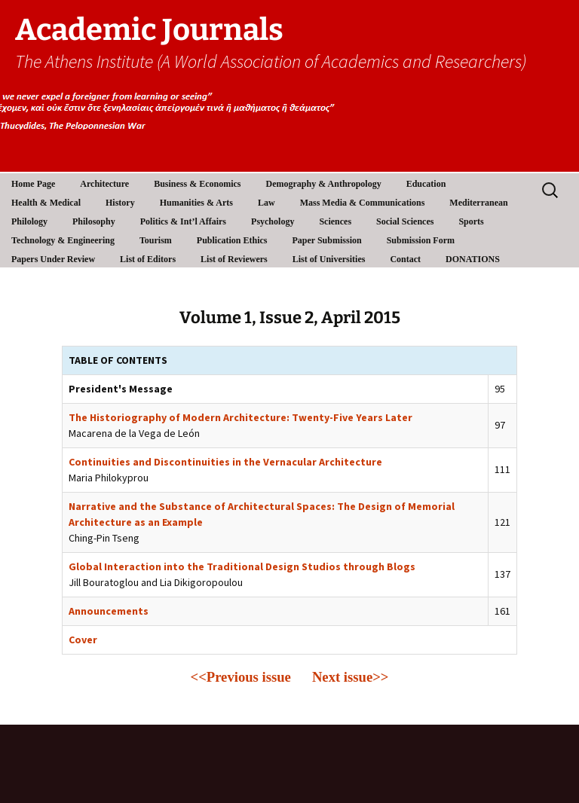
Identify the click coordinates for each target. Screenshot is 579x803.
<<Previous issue (241, 677)
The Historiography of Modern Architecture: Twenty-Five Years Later (240, 417)
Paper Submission (327, 240)
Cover (83, 639)
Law (266, 202)
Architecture (104, 184)
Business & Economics (197, 184)
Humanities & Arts (196, 202)
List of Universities (329, 259)
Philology (29, 221)
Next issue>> (350, 677)
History (120, 202)
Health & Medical (46, 202)
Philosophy (93, 221)
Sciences (335, 221)
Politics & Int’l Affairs (183, 221)
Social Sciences (404, 221)
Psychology (272, 221)
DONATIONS (473, 259)
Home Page (33, 184)
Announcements (109, 611)
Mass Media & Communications (362, 202)
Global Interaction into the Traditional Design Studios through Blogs (242, 566)
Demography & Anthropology (323, 184)
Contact (405, 259)
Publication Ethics (232, 240)
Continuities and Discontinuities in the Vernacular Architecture (225, 462)
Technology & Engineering (63, 240)
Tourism (155, 240)
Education (426, 184)
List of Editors (148, 259)
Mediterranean (478, 202)
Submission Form (421, 240)
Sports (470, 221)
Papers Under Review (53, 259)
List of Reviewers (234, 259)
